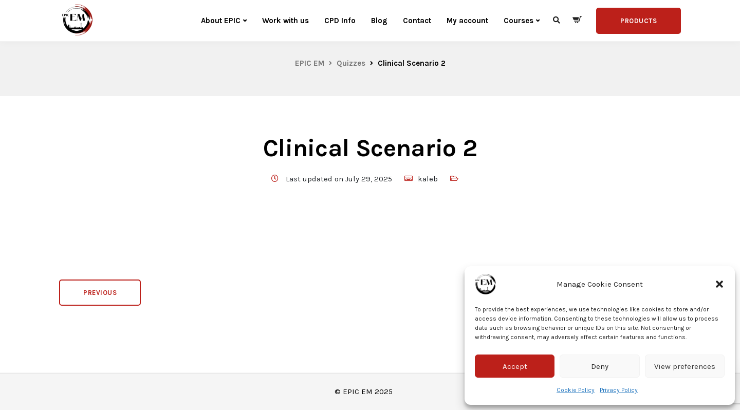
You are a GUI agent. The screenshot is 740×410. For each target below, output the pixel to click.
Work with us (285, 20)
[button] (719, 284)
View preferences (684, 366)
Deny (599, 366)
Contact (417, 20)
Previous (100, 292)
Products (638, 21)
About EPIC (220, 20)
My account (467, 20)
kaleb (428, 178)
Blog (379, 20)
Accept (515, 366)
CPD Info (340, 20)
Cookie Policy (576, 390)
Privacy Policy (619, 390)
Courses (518, 20)
